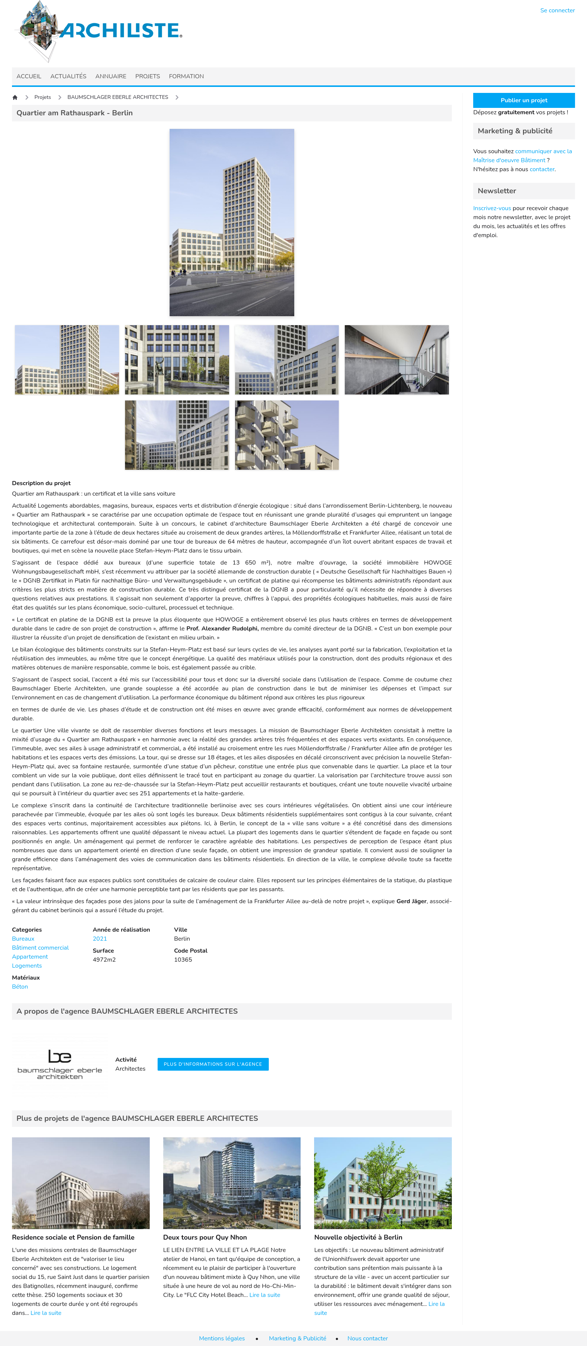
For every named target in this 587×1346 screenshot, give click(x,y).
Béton (20, 987)
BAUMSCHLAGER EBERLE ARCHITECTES (117, 97)
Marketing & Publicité (297, 1338)
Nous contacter (367, 1338)
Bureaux (23, 939)
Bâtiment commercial (40, 948)
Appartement (30, 957)
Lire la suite (46, 1313)
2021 (100, 939)
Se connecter (558, 10)
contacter (542, 169)
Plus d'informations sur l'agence (213, 1064)
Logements (27, 966)
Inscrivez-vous (492, 208)
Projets (42, 97)
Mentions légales (222, 1338)
